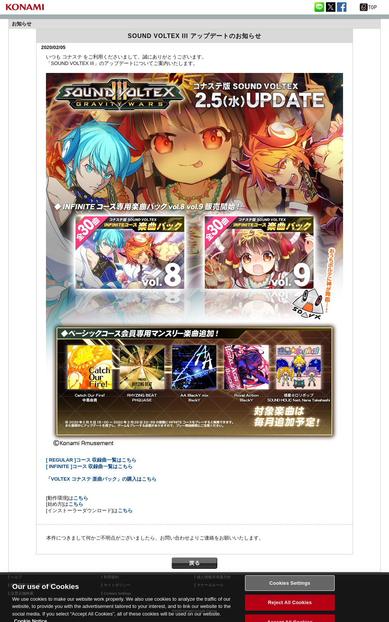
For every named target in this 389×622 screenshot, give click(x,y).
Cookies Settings (289, 586)
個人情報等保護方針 (214, 577)
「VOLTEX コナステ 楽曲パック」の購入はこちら (101, 479)
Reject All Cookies (290, 606)
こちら (80, 498)
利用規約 (111, 577)
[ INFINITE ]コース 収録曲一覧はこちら (89, 466)
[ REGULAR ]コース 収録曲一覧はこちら (91, 460)
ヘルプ (16, 577)
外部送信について (305, 577)
